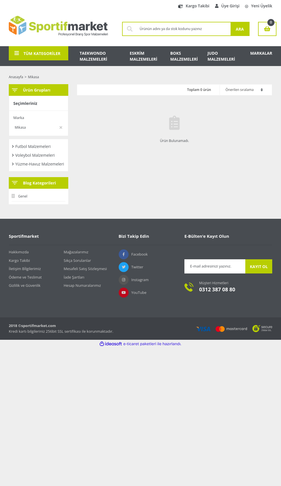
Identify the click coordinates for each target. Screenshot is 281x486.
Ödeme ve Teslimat (25, 277)
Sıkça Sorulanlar (77, 260)
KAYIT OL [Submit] (259, 266)
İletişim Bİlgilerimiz (25, 268)
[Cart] (267, 29)
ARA (240, 29)
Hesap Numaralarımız (82, 285)
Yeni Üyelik (258, 6)
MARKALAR (261, 53)
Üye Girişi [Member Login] (227, 6)
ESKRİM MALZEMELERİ (143, 56)
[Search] (184, 28)
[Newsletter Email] (214, 266)
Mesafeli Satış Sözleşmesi (85, 268)
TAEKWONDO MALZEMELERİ (93, 56)
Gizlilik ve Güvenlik (25, 285)
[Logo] (58, 29)
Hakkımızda (19, 251)
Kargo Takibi (193, 6)
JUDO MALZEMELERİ (221, 56)
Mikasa (33, 77)
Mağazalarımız (76, 251)
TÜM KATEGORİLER (37, 53)
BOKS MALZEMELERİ (184, 56)
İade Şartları (74, 277)
